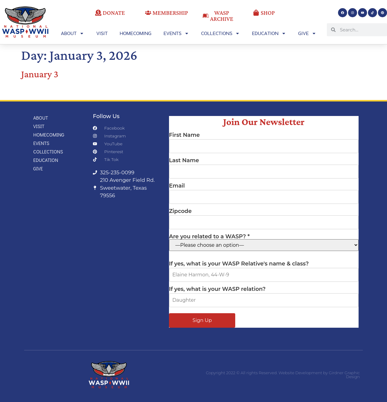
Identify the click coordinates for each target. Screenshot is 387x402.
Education (269, 33)
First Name (264, 140)
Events (176, 33)
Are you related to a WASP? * (264, 242)
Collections (220, 33)
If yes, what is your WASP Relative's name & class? (264, 269)
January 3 (39, 74)
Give (307, 33)
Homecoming (135, 33)
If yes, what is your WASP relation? (264, 294)
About (72, 33)
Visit (102, 33)
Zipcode (264, 216)
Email (264, 191)
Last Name (264, 166)
